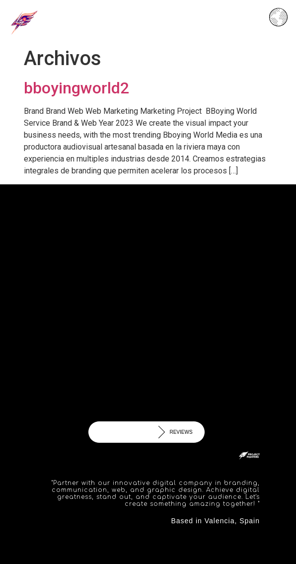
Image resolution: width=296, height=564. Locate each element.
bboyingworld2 (76, 88)
